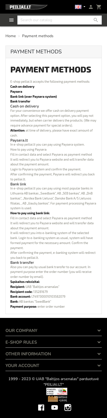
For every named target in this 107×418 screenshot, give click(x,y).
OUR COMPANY (21, 330)
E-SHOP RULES (21, 342)
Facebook (41, 404)
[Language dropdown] (80, 7)
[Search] (59, 20)
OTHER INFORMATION (28, 354)
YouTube (54, 404)
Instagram (68, 404)
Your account (22, 365)
